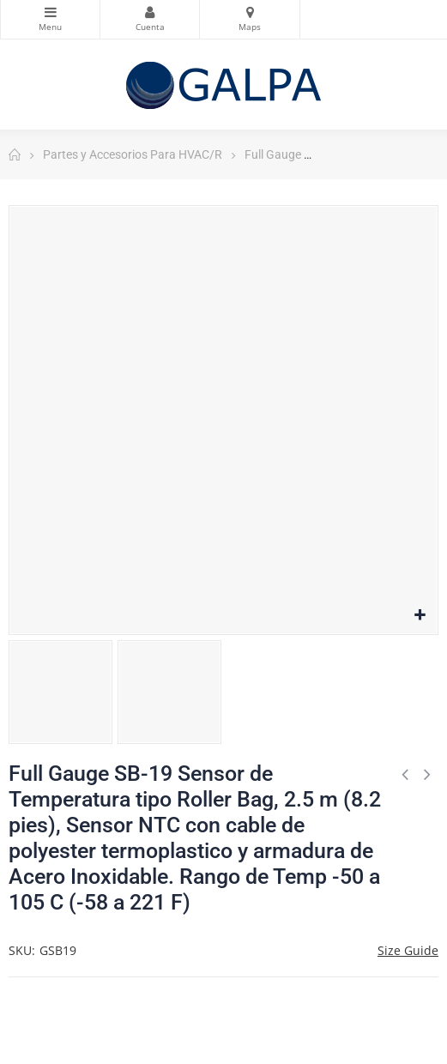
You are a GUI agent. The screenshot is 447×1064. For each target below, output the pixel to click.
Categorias (50, 12)
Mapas (249, 12)
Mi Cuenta (149, 12)
